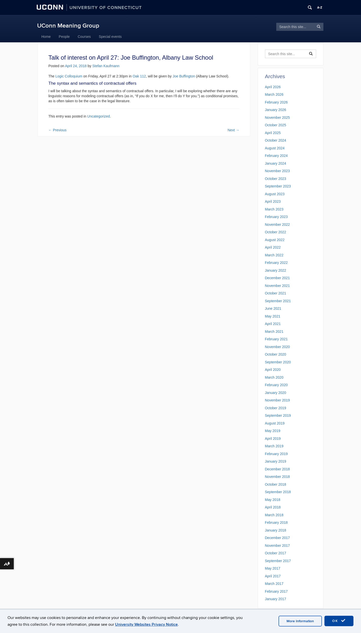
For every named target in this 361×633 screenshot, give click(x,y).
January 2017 (275, 599)
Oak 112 (139, 76)
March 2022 (274, 255)
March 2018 (274, 515)
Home (46, 37)
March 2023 (274, 209)
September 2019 (278, 415)
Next (233, 130)
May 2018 (272, 500)
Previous (57, 130)
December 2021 (277, 278)
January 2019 (275, 461)
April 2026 (273, 87)
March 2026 (274, 94)
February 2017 (276, 591)
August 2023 (275, 194)
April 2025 (273, 133)
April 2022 (273, 247)
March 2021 (274, 332)
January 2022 (275, 270)
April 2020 (273, 370)
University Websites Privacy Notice (146, 624)
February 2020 (276, 385)
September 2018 (278, 492)
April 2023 (273, 201)
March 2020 (274, 377)
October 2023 (275, 179)
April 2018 (273, 507)
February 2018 (276, 522)
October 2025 (275, 125)
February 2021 (276, 339)
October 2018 (275, 484)
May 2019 (272, 431)
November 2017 (277, 546)
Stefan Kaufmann (105, 66)
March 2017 (274, 584)
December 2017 (277, 538)
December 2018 (277, 469)
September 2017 (278, 561)
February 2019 (276, 454)
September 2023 (278, 186)
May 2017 (272, 568)
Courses (84, 37)
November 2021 (277, 286)
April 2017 (273, 576)
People (64, 37)
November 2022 (277, 225)
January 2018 (275, 530)
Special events (110, 37)
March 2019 (274, 446)
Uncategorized (98, 116)
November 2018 (277, 477)
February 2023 (276, 217)
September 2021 (278, 301)
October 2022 (275, 232)
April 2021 (273, 324)
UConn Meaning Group (68, 25)
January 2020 (275, 393)
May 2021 (272, 316)
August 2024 (275, 148)
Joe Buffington (183, 76)
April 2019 (273, 439)
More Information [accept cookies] (300, 621)
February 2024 (276, 156)
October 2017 (275, 553)
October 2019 (275, 408)
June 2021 (273, 308)
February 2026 (276, 102)
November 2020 (277, 347)
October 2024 (275, 140)
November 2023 (277, 171)
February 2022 (276, 263)
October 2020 (275, 354)
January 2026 (275, 110)
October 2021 (275, 293)
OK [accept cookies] (339, 620)
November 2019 (277, 400)
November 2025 (277, 118)
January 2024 (275, 163)
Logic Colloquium (68, 76)
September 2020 (278, 362)
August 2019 (275, 423)
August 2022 (275, 240)
